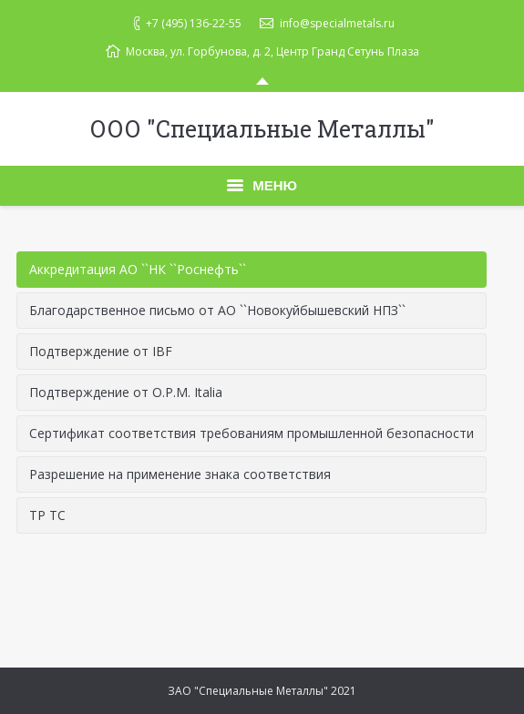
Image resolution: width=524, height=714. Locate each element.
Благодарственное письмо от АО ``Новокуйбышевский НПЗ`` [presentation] (217, 310)
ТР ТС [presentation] (47, 515)
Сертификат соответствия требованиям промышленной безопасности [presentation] (251, 433)
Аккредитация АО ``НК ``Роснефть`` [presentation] (137, 269)
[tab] (251, 269)
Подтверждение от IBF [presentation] (100, 351)
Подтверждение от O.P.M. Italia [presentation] (125, 392)
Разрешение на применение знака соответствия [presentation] (180, 474)
